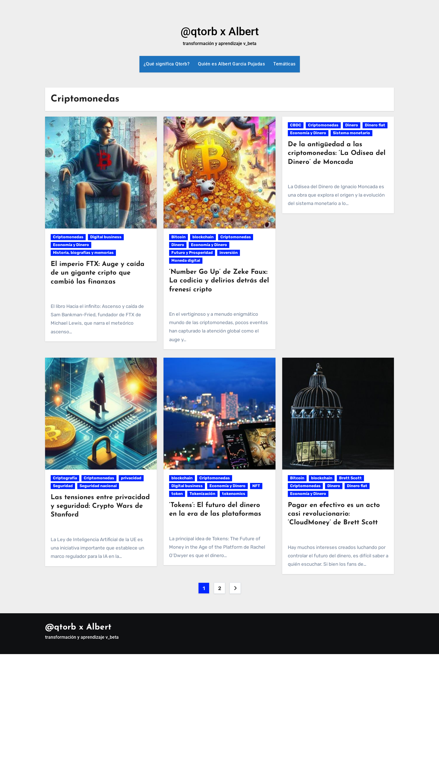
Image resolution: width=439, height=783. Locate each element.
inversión (229, 252)
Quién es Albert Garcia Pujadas (231, 64)
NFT (256, 486)
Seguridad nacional (98, 486)
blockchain (203, 237)
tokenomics (233, 493)
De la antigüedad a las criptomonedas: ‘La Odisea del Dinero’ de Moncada (337, 153)
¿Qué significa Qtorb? (167, 64)
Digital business (106, 237)
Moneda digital (185, 260)
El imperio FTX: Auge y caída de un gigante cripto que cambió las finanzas (97, 273)
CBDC (295, 125)
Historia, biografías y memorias (83, 252)
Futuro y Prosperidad (192, 252)
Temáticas (284, 64)
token (177, 493)
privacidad (131, 478)
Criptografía (65, 478)
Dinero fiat (375, 125)
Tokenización (202, 493)
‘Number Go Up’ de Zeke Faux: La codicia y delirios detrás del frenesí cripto (219, 281)
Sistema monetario (351, 133)
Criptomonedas (68, 237)
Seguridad (63, 486)
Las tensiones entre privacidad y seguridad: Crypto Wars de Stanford (100, 506)
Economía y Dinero (71, 244)
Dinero (177, 244)
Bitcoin (178, 237)
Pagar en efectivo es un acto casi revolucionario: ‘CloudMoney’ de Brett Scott (334, 514)
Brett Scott (350, 478)
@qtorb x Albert (220, 31)
